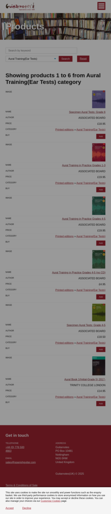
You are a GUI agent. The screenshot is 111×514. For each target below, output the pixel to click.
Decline (26, 508)
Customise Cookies (51, 501)
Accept (10, 508)
